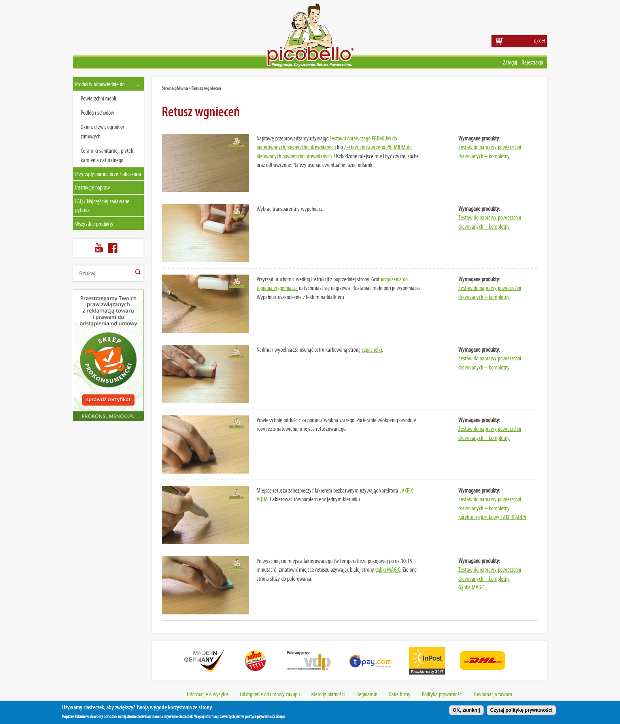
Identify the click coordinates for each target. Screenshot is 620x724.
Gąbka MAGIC (471, 587)
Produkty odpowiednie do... (101, 84)
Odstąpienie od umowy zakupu (270, 694)
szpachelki (372, 349)
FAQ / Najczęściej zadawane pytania (102, 205)
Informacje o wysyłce (208, 694)
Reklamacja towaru (493, 694)
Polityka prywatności (442, 694)
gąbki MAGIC (387, 569)
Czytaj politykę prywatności (521, 712)
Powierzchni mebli (98, 98)
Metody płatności (328, 694)
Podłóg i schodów (97, 112)
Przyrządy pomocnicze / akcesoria (108, 174)
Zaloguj (510, 62)
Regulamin (366, 694)
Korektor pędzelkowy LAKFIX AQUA (492, 517)
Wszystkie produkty (94, 223)
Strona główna (175, 88)
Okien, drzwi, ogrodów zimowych (102, 131)
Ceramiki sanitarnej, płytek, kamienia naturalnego (107, 155)
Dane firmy (399, 694)
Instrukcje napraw (92, 187)
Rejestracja (532, 62)
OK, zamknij (466, 712)
